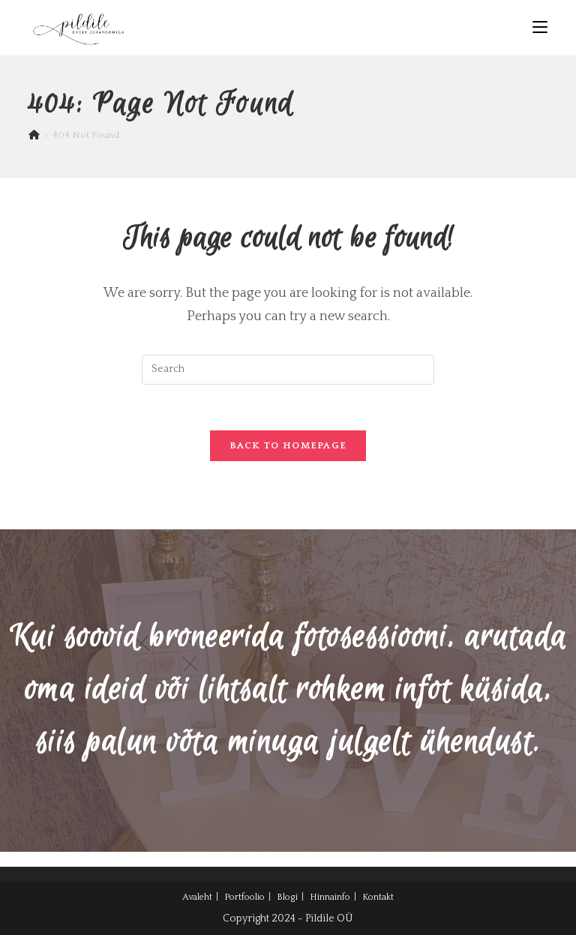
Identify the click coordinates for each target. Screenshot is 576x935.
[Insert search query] (288, 370)
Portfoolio (244, 897)
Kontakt (378, 897)
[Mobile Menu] (540, 27)
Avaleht (197, 897)
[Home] (34, 135)
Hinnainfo (330, 897)
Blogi (287, 897)
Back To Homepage (288, 445)
